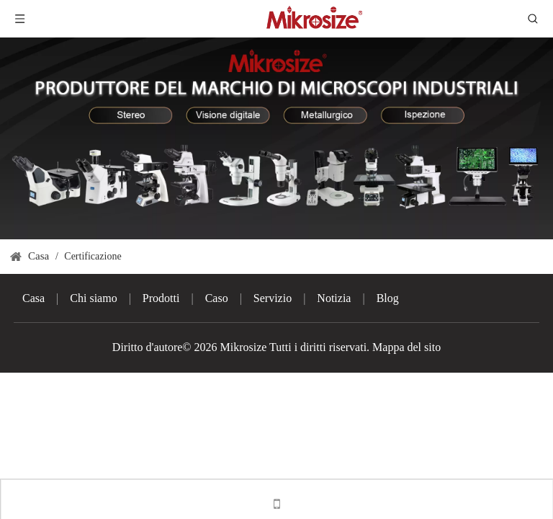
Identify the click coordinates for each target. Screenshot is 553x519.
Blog (388, 298)
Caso (216, 298)
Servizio (272, 298)
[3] (276, 138)
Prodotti (161, 298)
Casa (33, 298)
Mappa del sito (406, 347)
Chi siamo (93, 298)
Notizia (334, 298)
